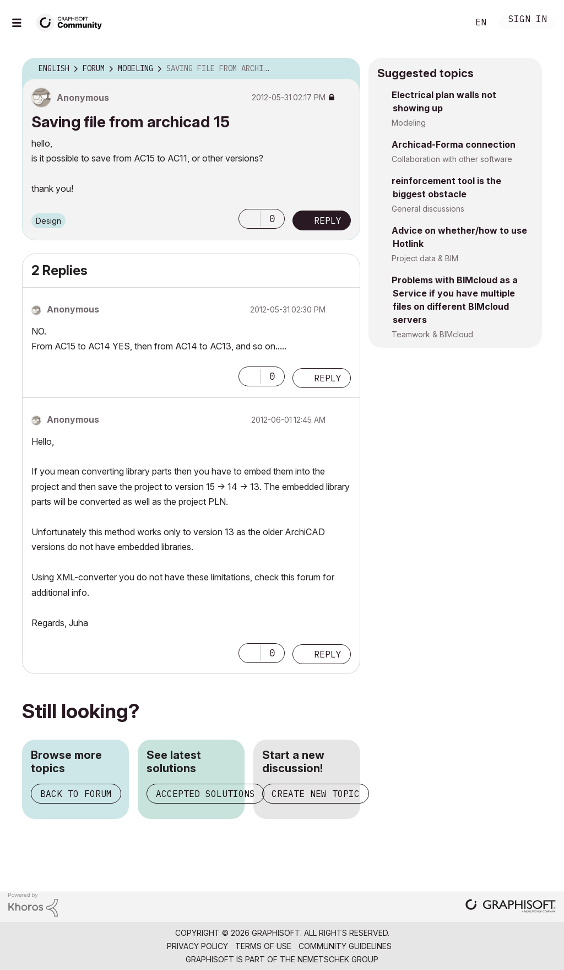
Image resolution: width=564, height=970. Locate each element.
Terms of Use (263, 946)
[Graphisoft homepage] (510, 907)
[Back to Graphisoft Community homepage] (73, 21)
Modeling (409, 122)
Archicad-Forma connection (454, 144)
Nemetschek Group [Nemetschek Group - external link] (337, 959)
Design (48, 220)
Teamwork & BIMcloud (432, 334)
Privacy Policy (197, 946)
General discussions (428, 208)
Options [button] (345, 69)
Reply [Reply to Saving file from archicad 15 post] (327, 220)
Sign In (527, 20)
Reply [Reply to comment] (327, 378)
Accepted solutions (205, 793)
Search (447, 22)
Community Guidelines (345, 946)
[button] (249, 218)
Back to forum (76, 793)
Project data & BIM (425, 258)
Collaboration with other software (452, 159)
